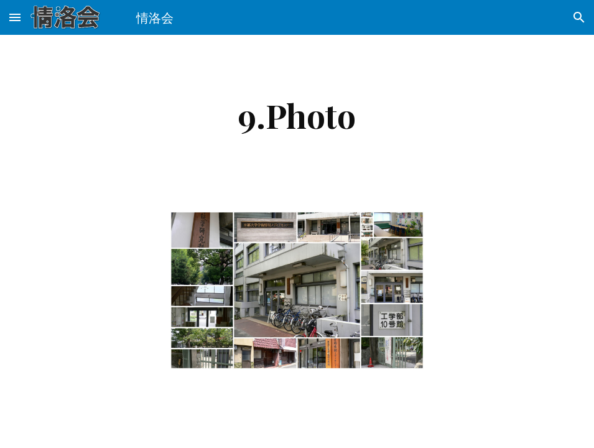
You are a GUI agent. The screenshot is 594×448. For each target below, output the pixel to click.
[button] (15, 17)
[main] (297, 115)
